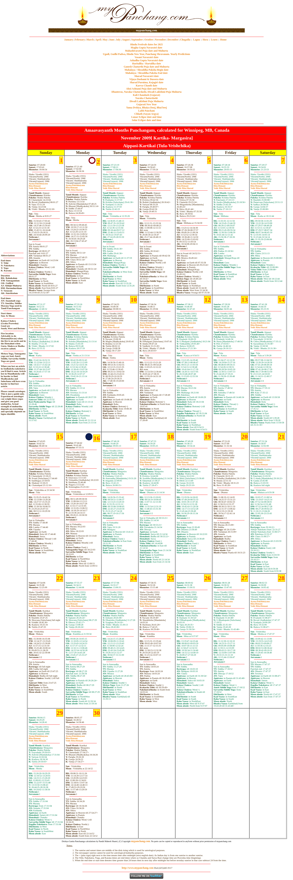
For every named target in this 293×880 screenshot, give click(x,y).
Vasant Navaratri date (146, 57)
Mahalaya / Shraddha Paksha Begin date (146, 69)
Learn (214, 39)
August (126, 39)
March (90, 39)
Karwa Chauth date (146, 85)
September (137, 39)
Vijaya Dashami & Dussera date (146, 79)
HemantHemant (111, 463)
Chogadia (185, 39)
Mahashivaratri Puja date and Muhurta (146, 50)
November (160, 39)
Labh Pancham (146, 110)
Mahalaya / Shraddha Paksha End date (146, 72)
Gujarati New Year (146, 104)
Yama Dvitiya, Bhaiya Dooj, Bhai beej (146, 107)
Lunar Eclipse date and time (146, 117)
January (68, 39)
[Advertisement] (62, 14)
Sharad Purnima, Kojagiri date (146, 82)
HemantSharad (37, 187)
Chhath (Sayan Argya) (146, 113)
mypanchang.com (146, 30)
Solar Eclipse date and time (146, 120)
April (98, 39)
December (172, 39)
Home (223, 39)
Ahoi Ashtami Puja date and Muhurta (146, 88)
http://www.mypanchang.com (137, 867)
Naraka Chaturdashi (146, 98)
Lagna (196, 39)
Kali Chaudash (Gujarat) (146, 95)
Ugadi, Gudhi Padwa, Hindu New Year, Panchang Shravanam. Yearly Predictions (146, 54)
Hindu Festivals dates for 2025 (146, 44)
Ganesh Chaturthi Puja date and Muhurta (146, 66)
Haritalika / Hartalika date (146, 63)
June (111, 39)
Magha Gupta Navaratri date (146, 47)
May (105, 39)
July (118, 39)
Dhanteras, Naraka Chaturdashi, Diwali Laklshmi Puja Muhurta (146, 91)
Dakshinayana (38, 183)
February (80, 39)
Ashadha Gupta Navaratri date (146, 60)
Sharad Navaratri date (146, 76)
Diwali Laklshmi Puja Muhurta (146, 101)
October (148, 39)
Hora (205, 39)
